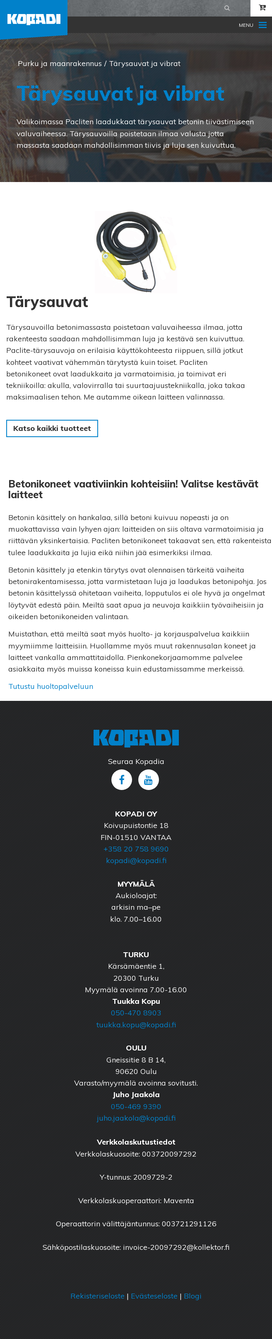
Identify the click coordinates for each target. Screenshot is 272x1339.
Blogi (193, 1296)
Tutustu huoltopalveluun (50, 686)
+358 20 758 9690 (136, 849)
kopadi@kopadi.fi (136, 860)
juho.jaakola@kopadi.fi (136, 1118)
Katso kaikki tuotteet (52, 428)
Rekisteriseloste (97, 1296)
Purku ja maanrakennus (60, 63)
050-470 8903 (136, 1012)
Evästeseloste (154, 1296)
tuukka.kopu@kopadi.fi (136, 1024)
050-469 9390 (136, 1106)
